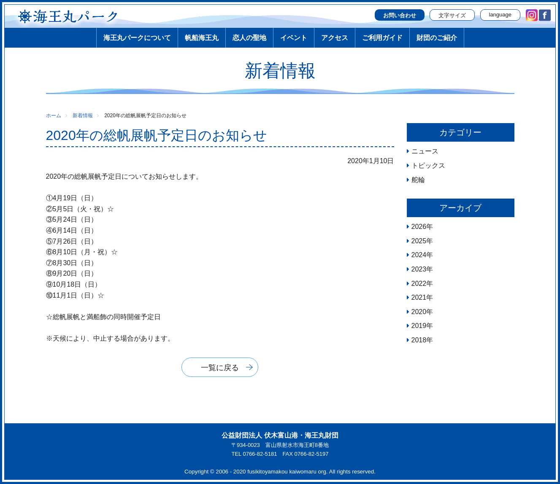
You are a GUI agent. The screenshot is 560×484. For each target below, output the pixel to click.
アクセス (334, 37)
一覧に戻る (220, 367)
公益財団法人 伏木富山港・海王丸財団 (280, 435)
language (500, 14)
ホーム (53, 115)
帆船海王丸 (202, 37)
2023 (419, 269)
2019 (419, 325)
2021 (419, 297)
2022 (419, 283)
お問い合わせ (399, 15)
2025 (419, 241)
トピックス (428, 165)
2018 (419, 340)
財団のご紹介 (437, 37)
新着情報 (83, 115)
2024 (419, 254)
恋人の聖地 (249, 37)
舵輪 (418, 179)
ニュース (424, 151)
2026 (419, 226)
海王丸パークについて (137, 37)
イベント (293, 37)
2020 (419, 311)
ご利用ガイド (382, 37)
